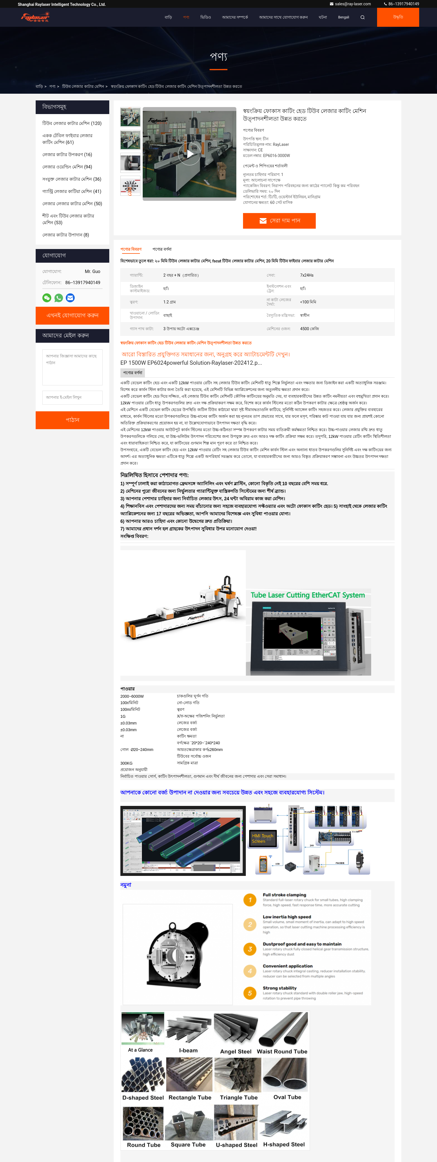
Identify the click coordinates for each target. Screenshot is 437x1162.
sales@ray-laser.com (350, 4)
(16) (67, 154)
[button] (130, 193)
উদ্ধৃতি (398, 17)
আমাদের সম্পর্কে (235, 17)
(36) (71, 179)
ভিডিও (205, 17)
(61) (67, 139)
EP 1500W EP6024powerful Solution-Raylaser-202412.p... (191, 362)
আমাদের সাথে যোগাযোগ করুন (283, 17)
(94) (67, 167)
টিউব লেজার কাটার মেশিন (83, 86)
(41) (71, 191)
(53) (68, 219)
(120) (71, 123)
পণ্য (186, 17)
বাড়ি (168, 17)
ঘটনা (323, 17)
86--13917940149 (401, 4)
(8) (65, 235)
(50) (72, 203)
